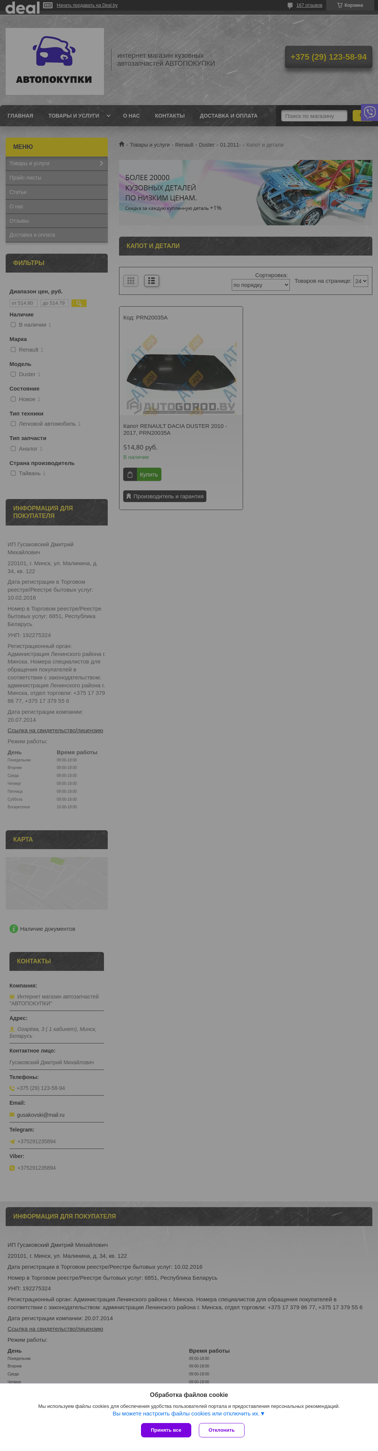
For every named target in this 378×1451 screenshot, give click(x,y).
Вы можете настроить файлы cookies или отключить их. (186, 1413)
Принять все (166, 1430)
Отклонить (222, 1430)
